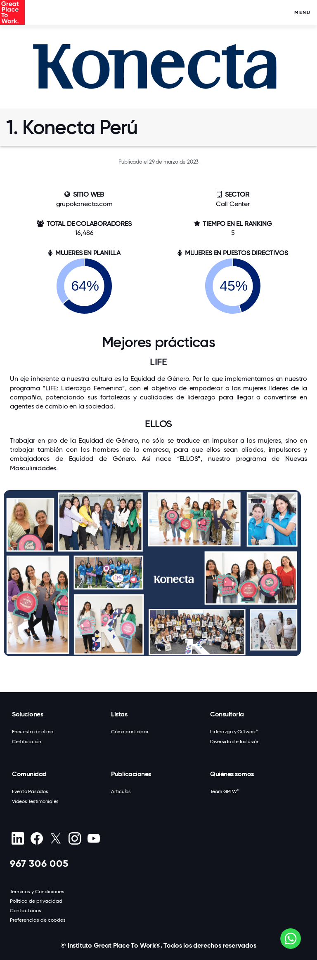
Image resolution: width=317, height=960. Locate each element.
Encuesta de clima (33, 732)
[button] (158, 660)
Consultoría (227, 714)
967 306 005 (39, 863)
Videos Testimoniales (35, 801)
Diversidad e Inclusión (235, 741)
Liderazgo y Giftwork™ (234, 732)
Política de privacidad (36, 901)
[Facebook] (36, 838)
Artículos (121, 791)
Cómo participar (129, 732)
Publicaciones (131, 774)
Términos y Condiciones (37, 891)
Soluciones (27, 714)
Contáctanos (25, 910)
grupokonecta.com (84, 204)
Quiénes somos (232, 774)
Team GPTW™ (224, 791)
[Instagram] (74, 838)
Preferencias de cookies (38, 920)
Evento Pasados (30, 791)
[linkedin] (17, 838)
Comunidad (29, 774)
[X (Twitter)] (55, 838)
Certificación (26, 741)
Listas (119, 714)
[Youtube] (93, 838)
